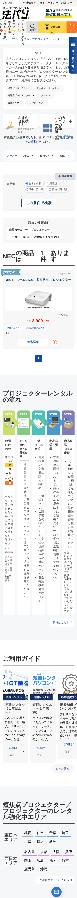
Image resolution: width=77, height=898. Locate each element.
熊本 (65, 860)
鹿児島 (29, 869)
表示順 (11, 184)
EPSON (44, 155)
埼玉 (65, 833)
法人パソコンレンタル (15, 39)
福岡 (52, 860)
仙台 (40, 833)
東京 (27, 841)
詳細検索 (67, 176)
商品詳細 (33, 342)
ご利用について (14, 27)
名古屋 (29, 852)
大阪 (56, 852)
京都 (43, 852)
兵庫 (68, 852)
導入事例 (9, 27)
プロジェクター (14, 328)
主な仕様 (63, 315)
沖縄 (43, 869)
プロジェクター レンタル (47, 39)
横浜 (40, 841)
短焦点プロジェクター (36, 328)
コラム (18, 27)
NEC (63, 155)
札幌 (27, 833)
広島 (40, 860)
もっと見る (62, 768)
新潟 (52, 841)
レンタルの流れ (5, 27)
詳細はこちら (61, 622)
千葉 (52, 833)
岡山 (27, 860)
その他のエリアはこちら (54, 880)
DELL (26, 155)
